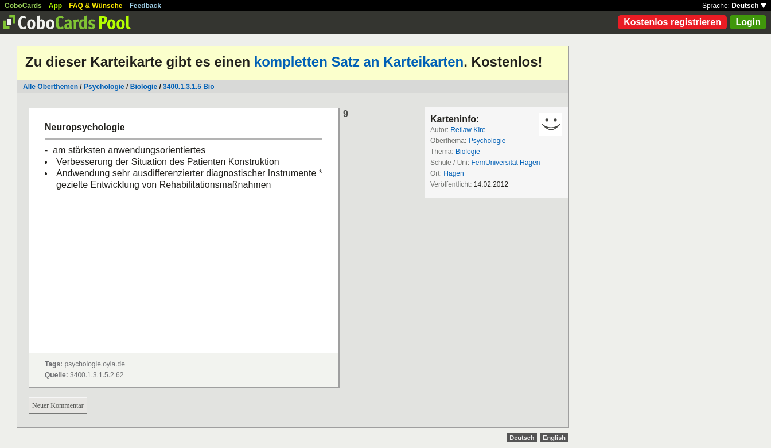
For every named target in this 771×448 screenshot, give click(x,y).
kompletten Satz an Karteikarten (359, 61)
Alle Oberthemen (50, 87)
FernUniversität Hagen (505, 163)
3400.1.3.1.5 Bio (188, 87)
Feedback (145, 6)
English (554, 437)
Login (748, 22)
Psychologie (104, 87)
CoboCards (23, 6)
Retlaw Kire (467, 130)
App (55, 6)
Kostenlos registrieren (672, 22)
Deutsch (748, 6)
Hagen (453, 173)
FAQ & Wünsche (95, 6)
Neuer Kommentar (58, 405)
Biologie (143, 87)
